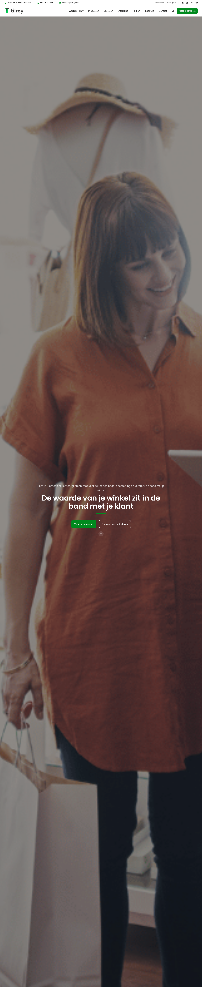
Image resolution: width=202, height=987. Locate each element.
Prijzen (136, 11)
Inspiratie (149, 11)
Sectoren (108, 11)
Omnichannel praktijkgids (115, 524)
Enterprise (123, 11)
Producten (93, 11)
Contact (163, 11)
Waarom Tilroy (76, 11)
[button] (173, 11)
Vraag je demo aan (187, 11)
